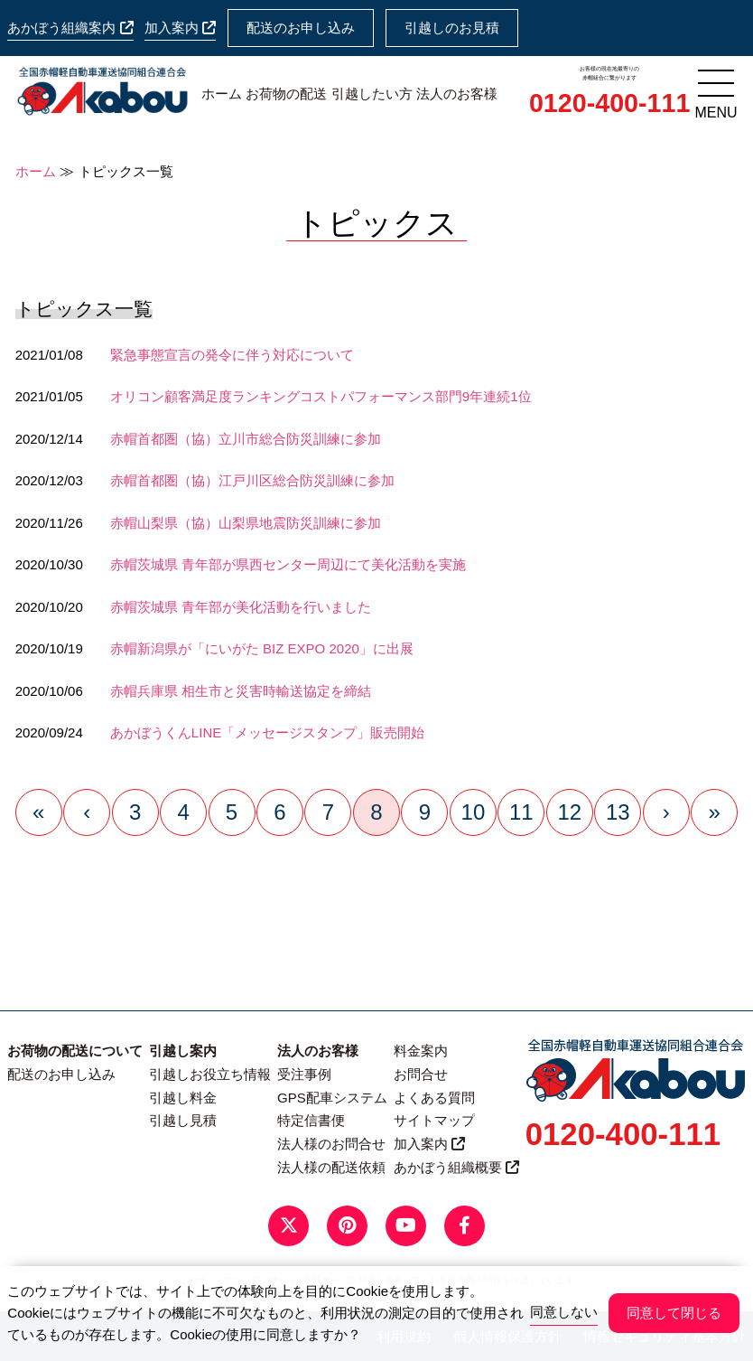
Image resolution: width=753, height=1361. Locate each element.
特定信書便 (311, 1120)
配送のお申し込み (300, 27)
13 (618, 812)
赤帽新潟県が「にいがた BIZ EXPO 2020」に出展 (262, 648)
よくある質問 (434, 1097)
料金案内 (421, 1050)
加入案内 (180, 27)
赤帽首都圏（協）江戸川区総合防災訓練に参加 (252, 480)
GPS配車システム (332, 1097)
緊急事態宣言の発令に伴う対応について (232, 354)
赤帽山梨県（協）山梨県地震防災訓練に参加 (245, 522)
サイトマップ (434, 1120)
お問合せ (421, 1074)
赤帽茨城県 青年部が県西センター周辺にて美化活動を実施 (288, 564)
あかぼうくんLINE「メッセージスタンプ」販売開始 (267, 732)
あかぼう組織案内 (70, 27)
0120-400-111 (609, 103)
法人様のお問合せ (331, 1143)
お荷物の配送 (286, 94)
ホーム (221, 94)
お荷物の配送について (75, 1050)
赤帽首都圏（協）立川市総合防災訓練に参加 (245, 438)
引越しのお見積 (451, 27)
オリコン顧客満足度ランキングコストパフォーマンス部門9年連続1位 (321, 396)
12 (569, 812)
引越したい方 (372, 94)
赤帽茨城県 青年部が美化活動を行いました (240, 607)
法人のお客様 (456, 94)
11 (521, 812)
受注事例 (304, 1074)
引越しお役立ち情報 (210, 1074)
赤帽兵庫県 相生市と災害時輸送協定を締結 (240, 691)
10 (473, 812)
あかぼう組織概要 (456, 1167)
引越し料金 (183, 1097)
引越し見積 (183, 1120)
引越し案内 (183, 1050)
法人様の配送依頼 (331, 1167)
